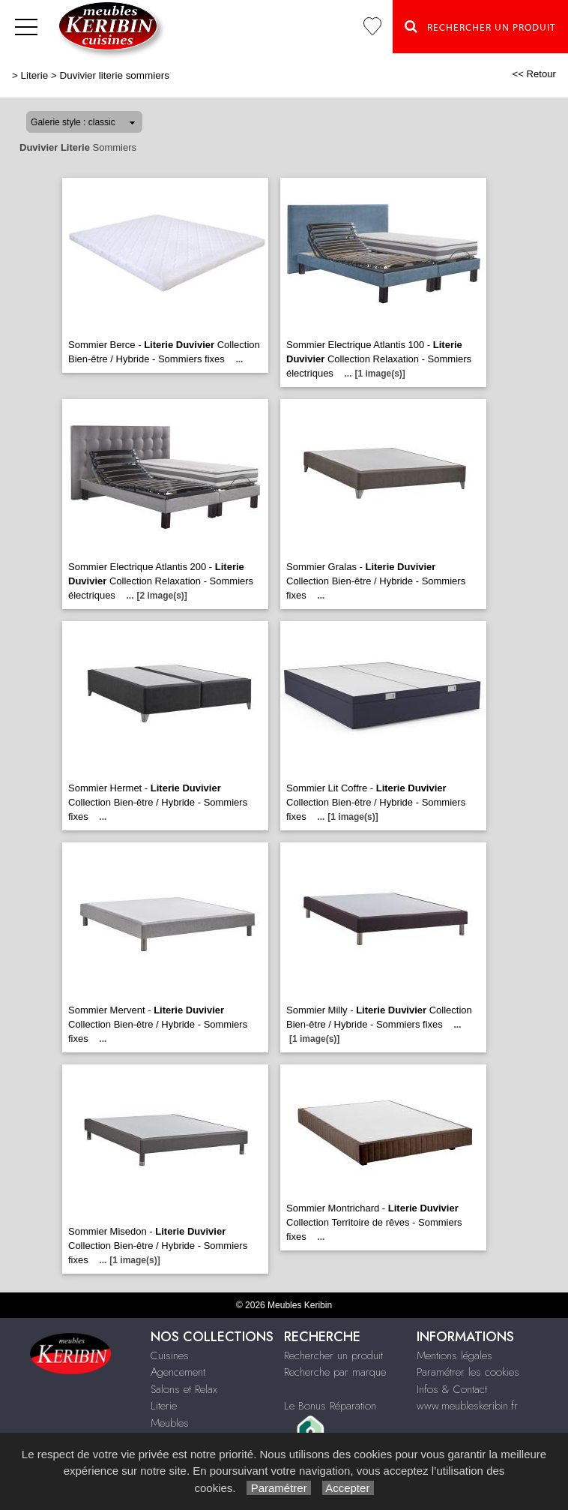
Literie (35, 75)
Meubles (170, 1423)
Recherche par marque (335, 1372)
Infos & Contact (452, 1389)
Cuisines (170, 1355)
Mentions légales (454, 1355)
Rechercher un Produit (480, 26)
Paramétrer (278, 1487)
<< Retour (534, 74)
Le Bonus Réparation (330, 1405)
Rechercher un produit (333, 1355)
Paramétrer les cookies (468, 1372)
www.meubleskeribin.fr (467, 1405)
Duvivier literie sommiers (114, 75)
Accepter (348, 1487)
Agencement (178, 1372)
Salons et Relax (184, 1389)
